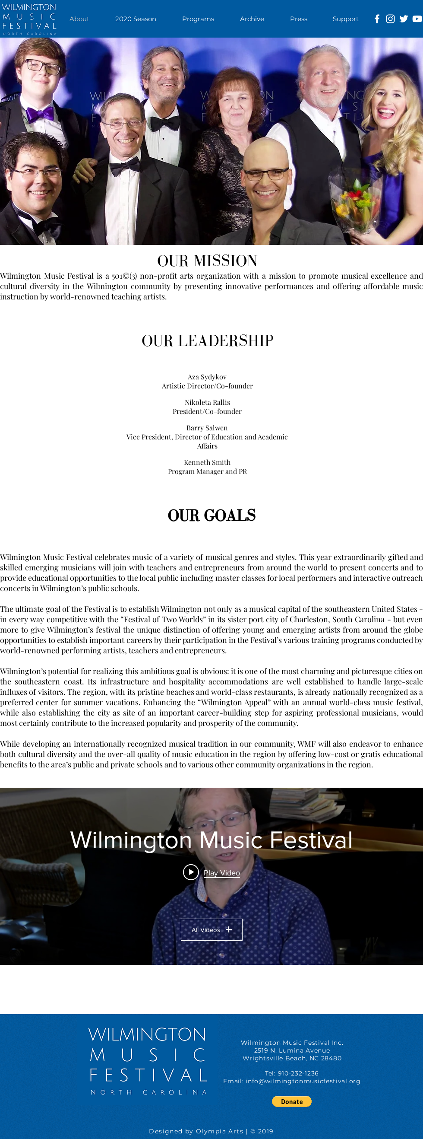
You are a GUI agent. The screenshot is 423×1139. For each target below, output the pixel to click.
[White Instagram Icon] (390, 19)
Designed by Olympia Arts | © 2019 (211, 1131)
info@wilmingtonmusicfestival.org (303, 1081)
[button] (198, 19)
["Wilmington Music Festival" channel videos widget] (211, 876)
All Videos (212, 929)
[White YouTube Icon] (417, 19)
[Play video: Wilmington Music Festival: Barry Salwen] (211, 872)
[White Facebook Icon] (377, 19)
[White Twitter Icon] (404, 19)
